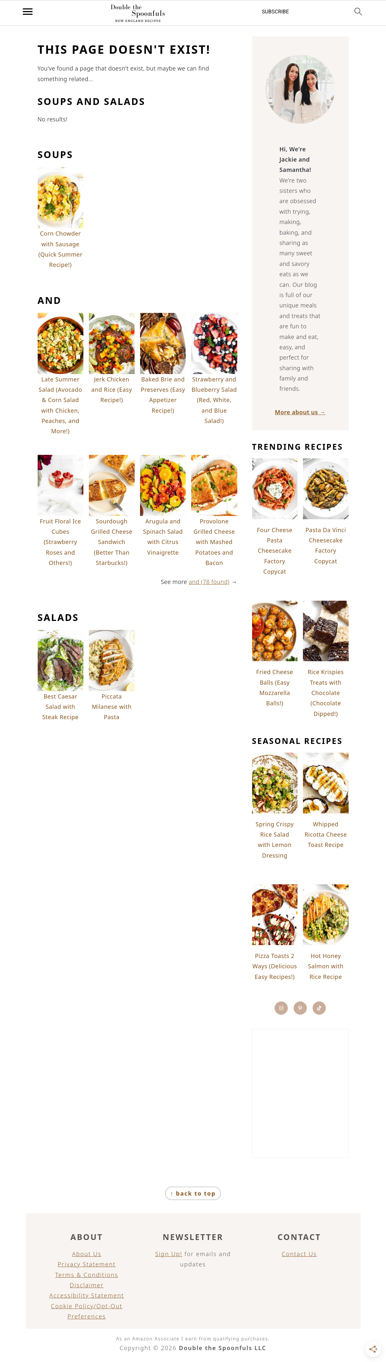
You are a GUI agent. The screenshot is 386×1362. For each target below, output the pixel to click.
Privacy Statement (87, 1264)
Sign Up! (168, 1254)
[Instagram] (281, 1008)
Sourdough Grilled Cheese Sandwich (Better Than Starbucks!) (111, 542)
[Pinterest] (300, 1008)
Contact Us (299, 1254)
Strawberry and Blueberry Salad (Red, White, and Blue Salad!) (214, 400)
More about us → (300, 412)
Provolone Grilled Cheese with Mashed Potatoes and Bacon (214, 542)
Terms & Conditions (86, 1275)
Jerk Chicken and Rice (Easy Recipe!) (111, 389)
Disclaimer (87, 1285)
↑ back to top (193, 1193)
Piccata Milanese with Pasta (111, 706)
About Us (86, 1254)
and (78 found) (209, 582)
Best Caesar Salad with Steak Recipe (60, 706)
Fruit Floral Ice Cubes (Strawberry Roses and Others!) (60, 542)
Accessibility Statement (86, 1295)
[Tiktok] (319, 1008)
